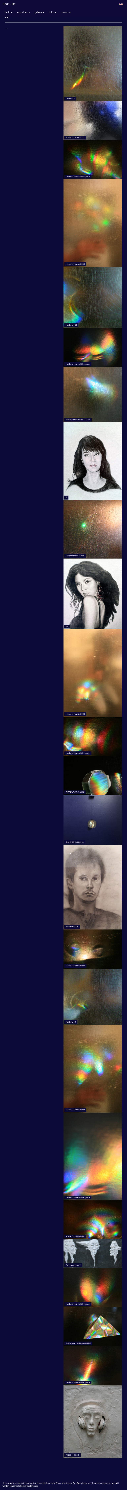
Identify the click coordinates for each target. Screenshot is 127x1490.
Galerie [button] (39, 12)
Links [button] (52, 12)
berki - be (9, 4)
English (121, 4)
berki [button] (8, 12)
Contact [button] (66, 12)
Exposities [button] (23, 12)
